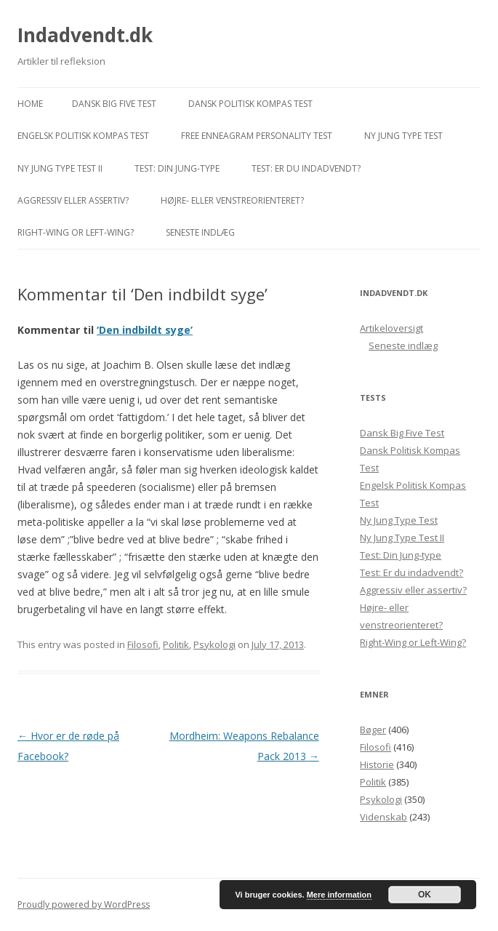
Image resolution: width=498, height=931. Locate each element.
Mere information (339, 894)
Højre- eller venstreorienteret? (232, 200)
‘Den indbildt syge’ (145, 330)
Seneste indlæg (200, 232)
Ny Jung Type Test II (60, 168)
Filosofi (142, 644)
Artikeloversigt (391, 328)
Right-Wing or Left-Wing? (75, 232)
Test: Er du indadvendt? (306, 168)
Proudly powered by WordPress (83, 904)
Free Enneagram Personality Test (256, 135)
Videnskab (383, 816)
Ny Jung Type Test (403, 135)
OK (424, 895)
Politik (176, 644)
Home (30, 103)
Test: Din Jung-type (177, 168)
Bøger (373, 729)
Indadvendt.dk (85, 35)
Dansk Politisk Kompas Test (250, 103)
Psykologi (214, 644)
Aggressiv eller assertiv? (73, 200)
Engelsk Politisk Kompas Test (83, 135)
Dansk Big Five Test (114, 103)
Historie (377, 764)
